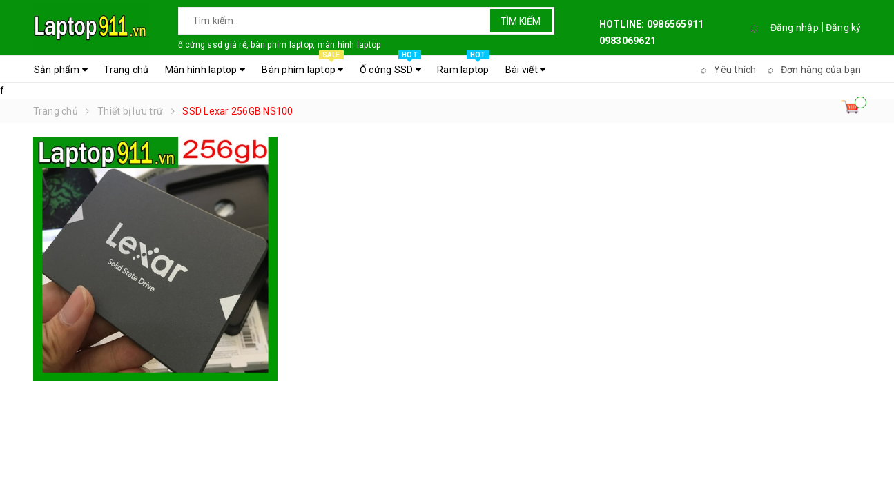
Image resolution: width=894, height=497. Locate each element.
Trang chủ (126, 69)
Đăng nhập (794, 27)
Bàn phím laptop (302, 66)
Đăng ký (844, 27)
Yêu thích (726, 69)
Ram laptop (463, 66)
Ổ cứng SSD (390, 66)
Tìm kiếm (521, 21)
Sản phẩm (61, 69)
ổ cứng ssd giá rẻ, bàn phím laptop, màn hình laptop (279, 45)
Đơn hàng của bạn (813, 69)
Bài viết (525, 69)
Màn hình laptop (205, 69)
